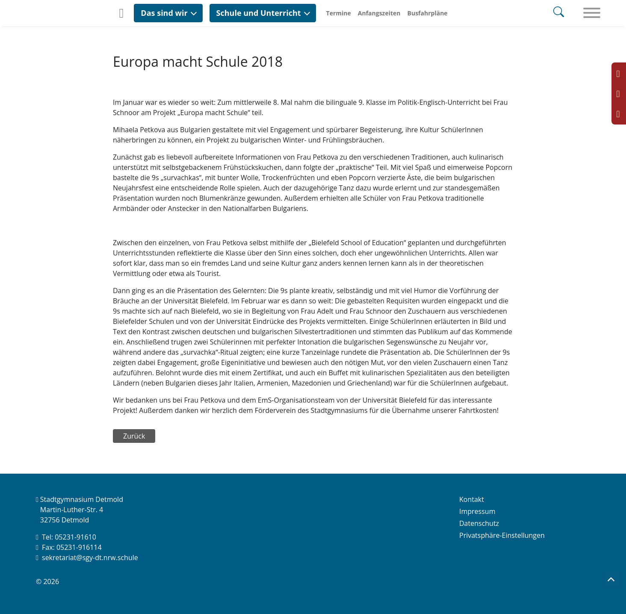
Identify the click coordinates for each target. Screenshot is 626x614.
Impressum (477, 511)
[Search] (559, 13)
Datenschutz (479, 523)
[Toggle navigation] (591, 13)
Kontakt (471, 499)
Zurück (134, 436)
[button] (168, 13)
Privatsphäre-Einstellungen (502, 535)
